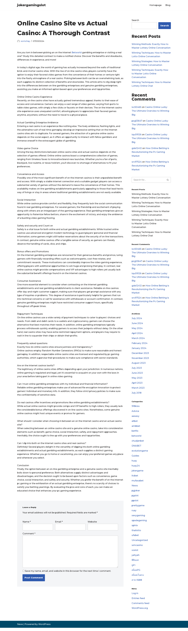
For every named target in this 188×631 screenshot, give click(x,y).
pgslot (135, 498)
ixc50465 (136, 107)
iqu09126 (136, 135)
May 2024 (137, 330)
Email (59, 532)
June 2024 (137, 325)
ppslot (135, 503)
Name (27, 532)
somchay (25, 41)
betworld (137, 438)
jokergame (138, 473)
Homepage (155, 5)
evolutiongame (140, 453)
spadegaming (139, 523)
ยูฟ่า (134, 568)
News (135, 488)
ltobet (135, 478)
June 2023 (137, 375)
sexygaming (138, 518)
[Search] (148, 180)
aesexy (135, 418)
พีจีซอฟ (135, 563)
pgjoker (136, 493)
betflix (135, 433)
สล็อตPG (136, 573)
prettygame (138, 508)
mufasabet (138, 483)
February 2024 (140, 345)
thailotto (136, 533)
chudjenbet (138, 443)
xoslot (135, 553)
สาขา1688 (137, 583)
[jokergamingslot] (31, 5)
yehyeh (135, 558)
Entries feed (138, 601)
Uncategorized (140, 543)
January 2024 (139, 350)
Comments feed (141, 606)
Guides (135, 458)
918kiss (136, 408)
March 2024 (138, 340)
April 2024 (137, 335)
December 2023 (140, 355)
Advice (135, 413)
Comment (29, 544)
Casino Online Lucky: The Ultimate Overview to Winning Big (150, 111)
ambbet (136, 428)
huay (134, 463)
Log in (135, 596)
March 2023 (138, 390)
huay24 (136, 468)
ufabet (135, 538)
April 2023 (137, 385)
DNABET (136, 448)
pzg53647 (137, 121)
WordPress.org (140, 611)
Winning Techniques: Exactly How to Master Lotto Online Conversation (150, 74)
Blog (167, 5)
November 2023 (140, 360)
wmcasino (137, 548)
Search (135, 20)
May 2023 (137, 380)
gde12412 (137, 148)
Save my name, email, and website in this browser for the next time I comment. (68, 581)
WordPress (44, 627)
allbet (135, 423)
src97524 (137, 162)
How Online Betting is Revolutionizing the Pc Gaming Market (150, 152)
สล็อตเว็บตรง (138, 578)
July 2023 (137, 370)
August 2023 (139, 365)
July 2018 (136, 395)
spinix (135, 528)
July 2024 (137, 320)
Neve (20, 627)
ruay (134, 513)
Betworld (77, 52)
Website (92, 532)
